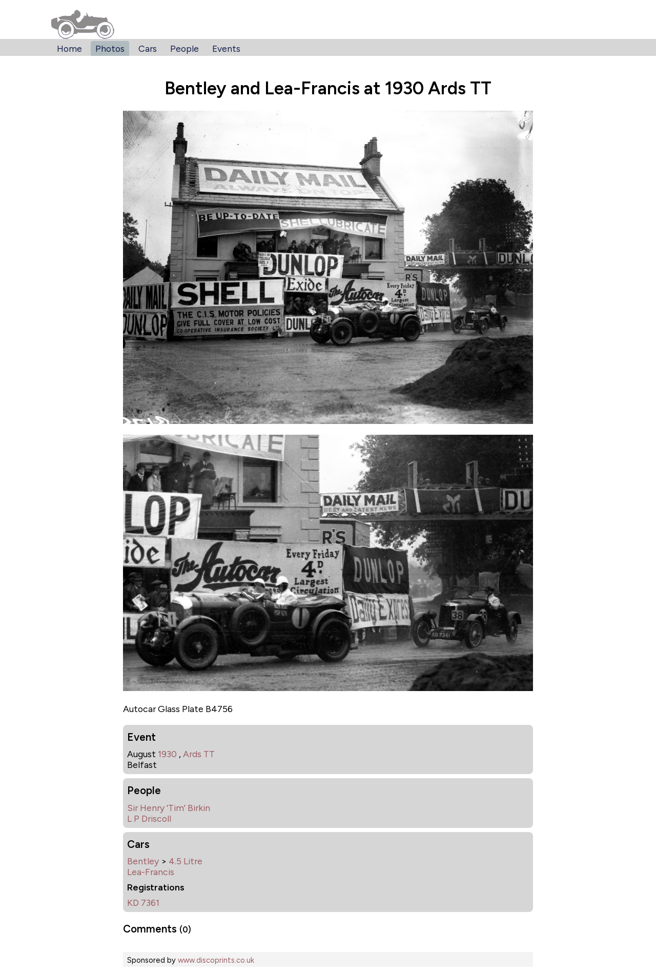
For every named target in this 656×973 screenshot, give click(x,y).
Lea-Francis (150, 871)
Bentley (143, 861)
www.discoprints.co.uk (216, 960)
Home (69, 48)
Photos (110, 48)
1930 (167, 753)
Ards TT (199, 753)
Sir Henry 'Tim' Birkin (168, 807)
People (184, 48)
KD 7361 (143, 902)
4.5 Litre (185, 861)
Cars (147, 48)
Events (226, 48)
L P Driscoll (149, 818)
